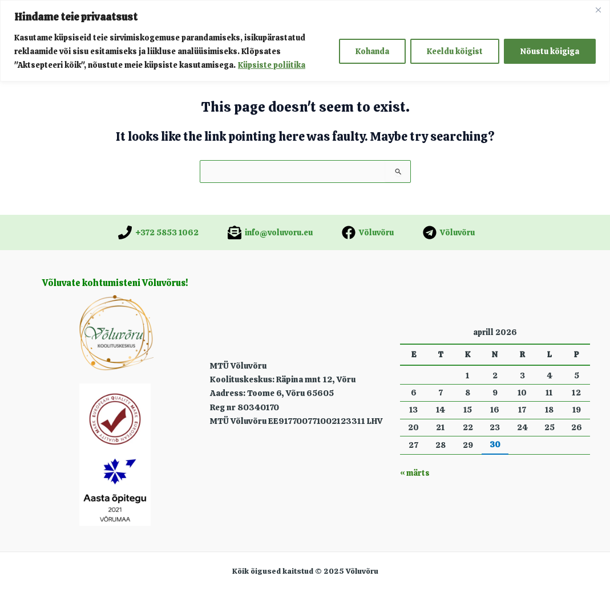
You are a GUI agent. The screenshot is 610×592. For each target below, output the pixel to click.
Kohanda (372, 51)
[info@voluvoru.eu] (270, 232)
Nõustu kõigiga (549, 51)
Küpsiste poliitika (271, 65)
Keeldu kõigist (455, 51)
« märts (414, 473)
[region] (305, 40)
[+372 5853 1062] (158, 232)
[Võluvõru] (367, 232)
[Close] (598, 10)
